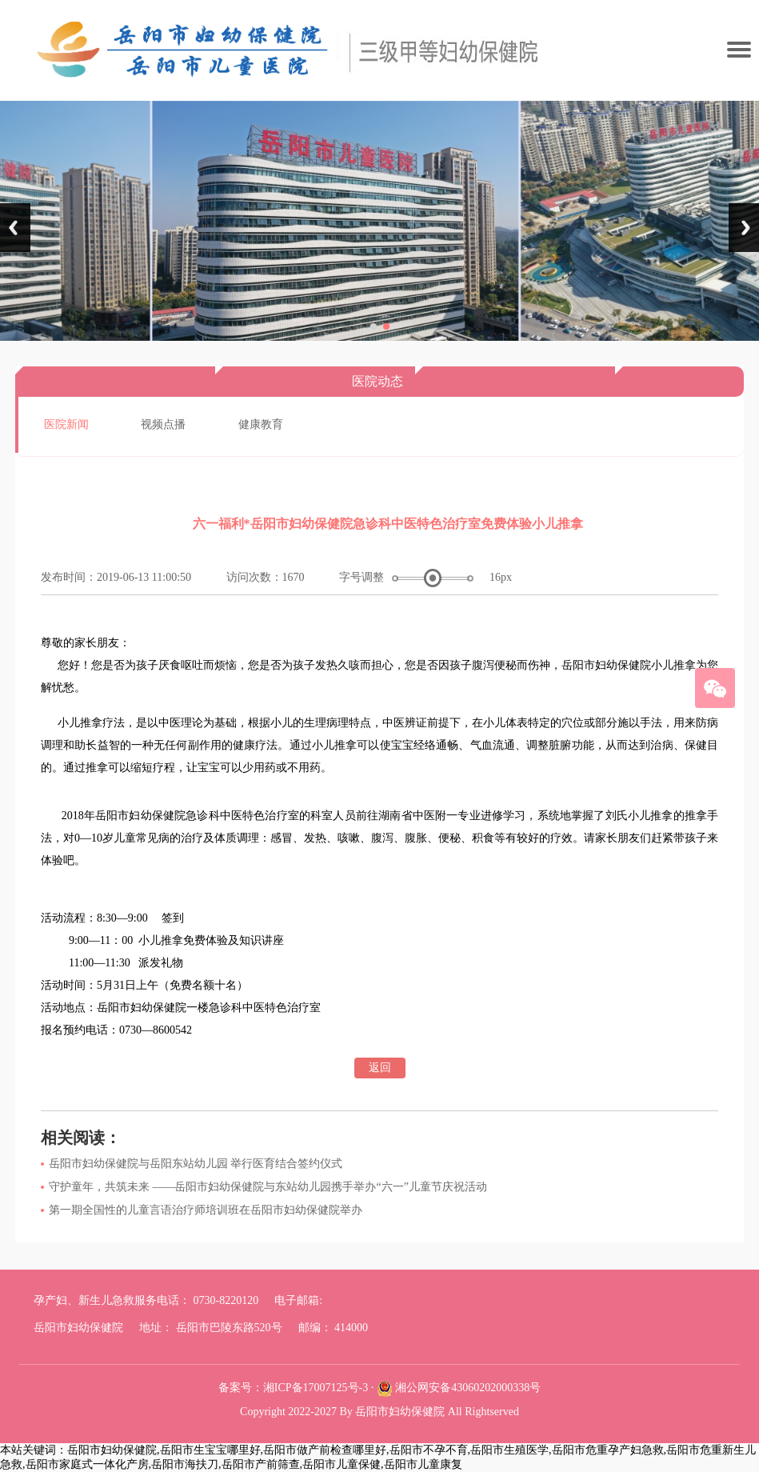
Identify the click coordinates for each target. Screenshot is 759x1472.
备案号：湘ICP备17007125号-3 (293, 1388)
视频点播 (163, 424)
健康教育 (260, 424)
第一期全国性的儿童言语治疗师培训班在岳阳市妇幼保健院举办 (205, 1210)
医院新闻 (66, 424)
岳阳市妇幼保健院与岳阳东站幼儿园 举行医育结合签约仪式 (196, 1164)
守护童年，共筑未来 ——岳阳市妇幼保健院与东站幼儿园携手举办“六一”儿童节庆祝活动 (268, 1187)
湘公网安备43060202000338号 (468, 1388)
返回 (380, 1068)
